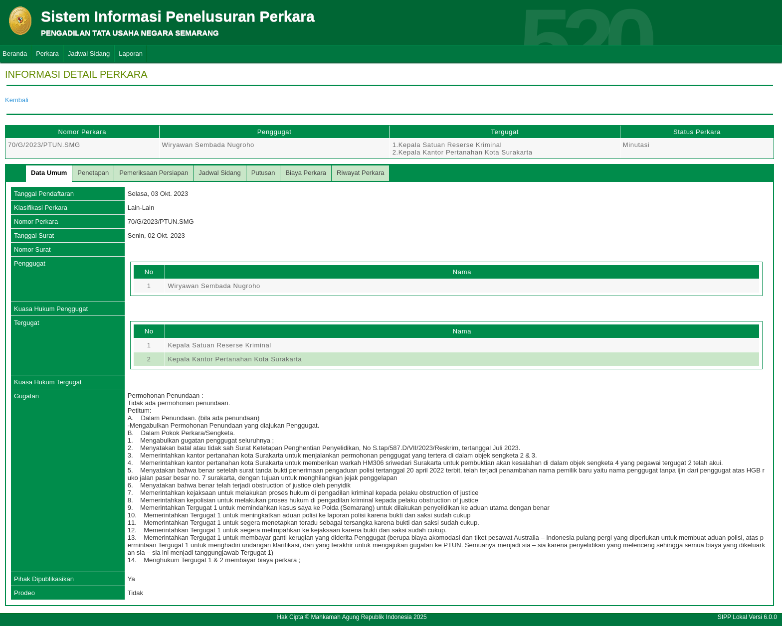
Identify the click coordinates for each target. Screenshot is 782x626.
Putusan (263, 172)
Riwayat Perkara (360, 172)
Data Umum (49, 172)
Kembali (16, 100)
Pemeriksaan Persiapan (153, 172)
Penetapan (93, 172)
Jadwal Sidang (89, 53)
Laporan (131, 53)
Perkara (47, 53)
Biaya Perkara (305, 172)
